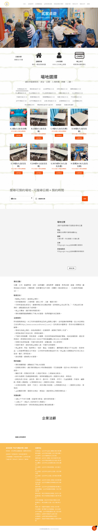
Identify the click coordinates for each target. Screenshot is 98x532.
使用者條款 (15, 454)
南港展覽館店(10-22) (49, 97)
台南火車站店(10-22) (50, 101)
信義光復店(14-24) (64, 93)
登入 (24, 4)
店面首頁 (30, 4)
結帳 (88, 4)
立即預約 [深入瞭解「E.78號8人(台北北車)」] (18, 173)
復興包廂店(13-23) (75, 89)
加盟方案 (68, 4)
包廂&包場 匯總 (68, 105)
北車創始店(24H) (22, 89)
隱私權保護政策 (23, 454)
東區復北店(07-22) (35, 89)
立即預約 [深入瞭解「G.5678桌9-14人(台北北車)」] (59, 173)
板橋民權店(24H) (35, 97)
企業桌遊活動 (48, 4)
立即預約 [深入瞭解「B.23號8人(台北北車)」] (39, 138)
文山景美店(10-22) (77, 93)
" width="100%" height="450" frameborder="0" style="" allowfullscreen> (32, 236)
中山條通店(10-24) (34, 93)
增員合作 (82, 4)
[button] (7, 24)
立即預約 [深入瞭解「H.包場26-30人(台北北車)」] (79, 173)
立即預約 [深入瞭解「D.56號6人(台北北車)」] (79, 138)
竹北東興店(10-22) (76, 97)
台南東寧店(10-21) (64, 101)
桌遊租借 (58, 105)
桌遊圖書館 (38, 4)
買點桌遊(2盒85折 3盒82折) (45, 105)
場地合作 (75, 4)
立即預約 (49, 36)
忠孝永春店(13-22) (62, 89)
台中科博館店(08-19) (35, 101)
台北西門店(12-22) (48, 89)
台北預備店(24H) (77, 101)
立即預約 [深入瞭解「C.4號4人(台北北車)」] (59, 135)
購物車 (26, 459)
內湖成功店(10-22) (22, 97)
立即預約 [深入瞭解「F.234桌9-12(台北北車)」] (39, 173)
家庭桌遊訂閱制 (58, 4)
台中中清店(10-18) (21, 101)
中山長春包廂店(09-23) (49, 93)
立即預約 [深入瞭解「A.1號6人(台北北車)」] (18, 135)
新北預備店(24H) (29, 105)
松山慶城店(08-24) (20, 93)
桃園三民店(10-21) (62, 97)
